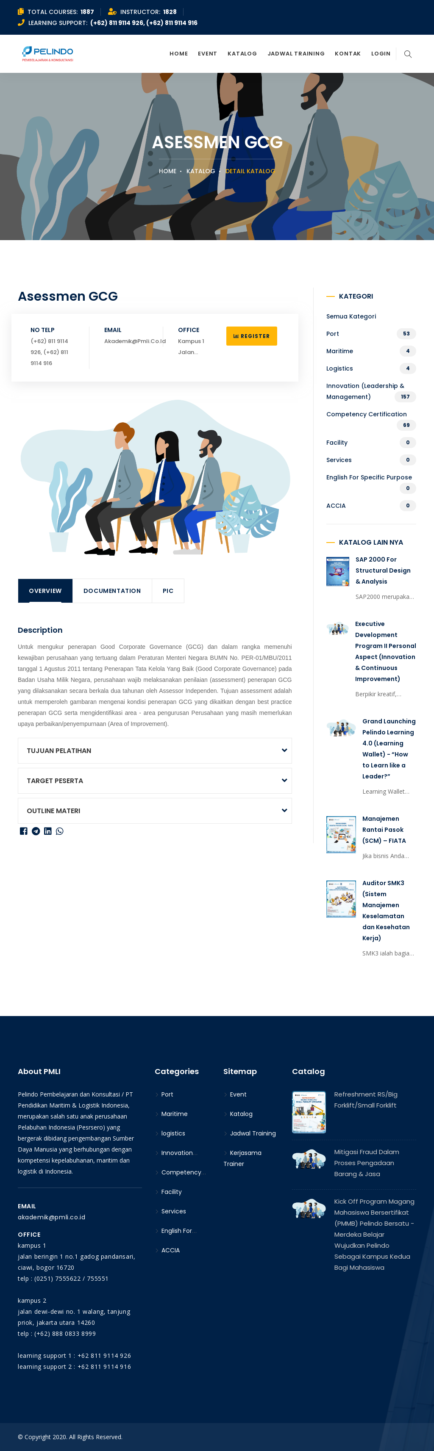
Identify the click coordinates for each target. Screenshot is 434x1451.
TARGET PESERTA (55, 781)
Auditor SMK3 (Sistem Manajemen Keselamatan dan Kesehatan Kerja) (386, 910)
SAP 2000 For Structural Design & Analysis (383, 570)
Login (381, 54)
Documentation (112, 591)
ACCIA (336, 505)
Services (339, 460)
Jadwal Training (296, 54)
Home (179, 54)
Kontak (348, 54)
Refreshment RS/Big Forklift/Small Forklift (366, 1100)
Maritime (339, 351)
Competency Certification (366, 414)
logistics (339, 368)
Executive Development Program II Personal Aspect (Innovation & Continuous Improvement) (385, 651)
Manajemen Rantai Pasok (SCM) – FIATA (384, 829)
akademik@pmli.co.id (51, 1217)
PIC (168, 591)
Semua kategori (351, 316)
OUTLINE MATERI (53, 811)
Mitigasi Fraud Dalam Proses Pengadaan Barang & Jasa (366, 1162)
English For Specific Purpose (369, 477)
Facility (337, 442)
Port (332, 334)
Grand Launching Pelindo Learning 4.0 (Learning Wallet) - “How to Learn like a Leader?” (389, 749)
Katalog (242, 54)
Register (252, 336)
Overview (45, 591)
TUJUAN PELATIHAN (59, 751)
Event (207, 54)
